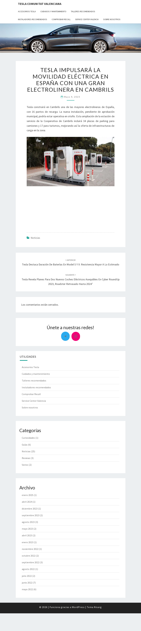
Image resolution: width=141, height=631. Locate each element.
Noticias (35, 238)
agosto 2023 (28, 521)
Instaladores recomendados (32, 19)
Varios (25, 464)
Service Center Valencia (87, 19)
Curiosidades (28, 437)
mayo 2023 (27, 528)
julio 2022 (27, 575)
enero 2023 (27, 542)
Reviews (26, 458)
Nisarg (98, 607)
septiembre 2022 (30, 562)
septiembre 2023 (30, 515)
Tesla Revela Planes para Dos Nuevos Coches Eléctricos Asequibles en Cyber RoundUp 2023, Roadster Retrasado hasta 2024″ (71, 279)
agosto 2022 (28, 569)
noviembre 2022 (30, 548)
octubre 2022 (28, 555)
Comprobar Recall (61, 19)
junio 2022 (27, 582)
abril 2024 (27, 501)
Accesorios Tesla (27, 11)
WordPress (78, 607)
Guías (24, 444)
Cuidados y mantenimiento (53, 11)
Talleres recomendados (83, 11)
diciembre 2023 (29, 508)
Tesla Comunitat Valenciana (39, 4)
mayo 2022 (27, 589)
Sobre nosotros (111, 19)
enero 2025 (27, 495)
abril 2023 (27, 535)
